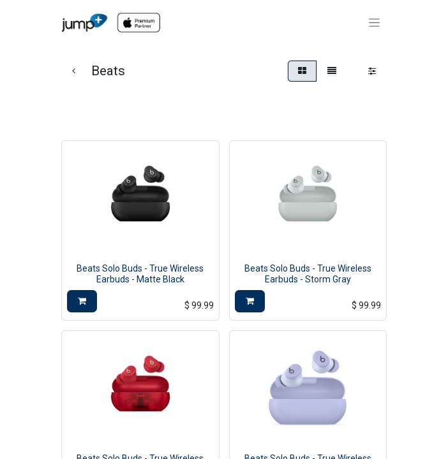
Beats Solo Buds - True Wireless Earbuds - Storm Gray (307, 273)
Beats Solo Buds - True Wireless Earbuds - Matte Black (140, 273)
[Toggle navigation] (374, 23)
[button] (82, 301)
